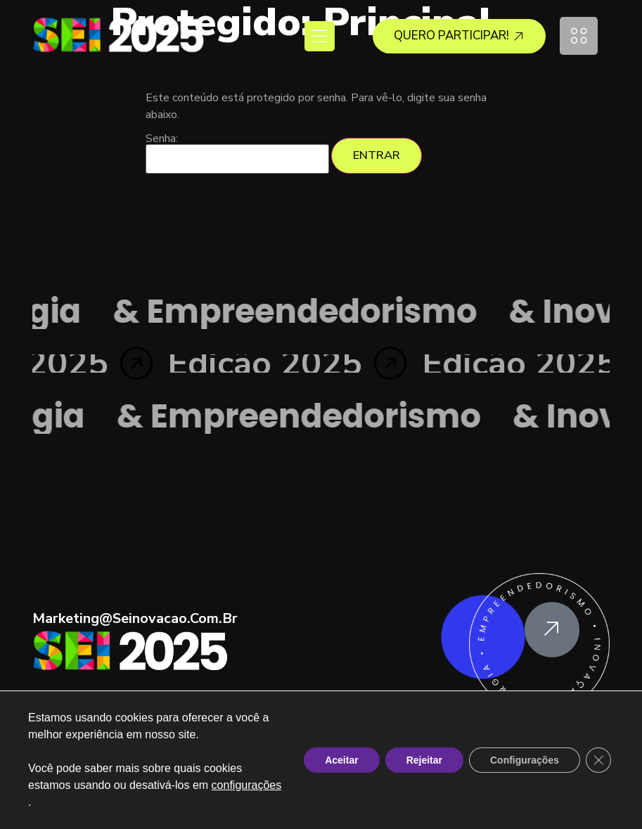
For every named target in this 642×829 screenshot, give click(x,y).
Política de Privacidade (382, 798)
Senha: (237, 153)
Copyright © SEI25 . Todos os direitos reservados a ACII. (321, 770)
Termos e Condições (262, 798)
